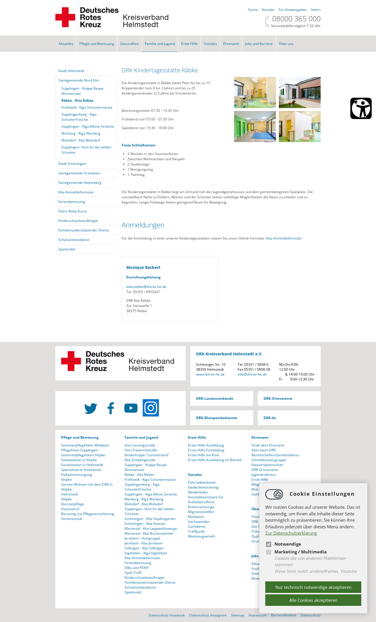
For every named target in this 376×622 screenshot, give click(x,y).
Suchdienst (197, 526)
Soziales (210, 43)
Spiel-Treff (133, 572)
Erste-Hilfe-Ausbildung (206, 445)
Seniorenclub (71, 518)
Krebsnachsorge (201, 506)
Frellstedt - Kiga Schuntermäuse (86, 107)
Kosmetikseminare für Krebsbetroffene (205, 499)
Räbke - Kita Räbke (77, 100)
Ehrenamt (231, 43)
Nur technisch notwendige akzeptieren (313, 587)
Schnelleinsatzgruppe (268, 459)
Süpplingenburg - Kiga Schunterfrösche (79, 117)
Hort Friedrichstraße (141, 450)
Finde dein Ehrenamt (268, 445)
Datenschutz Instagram (208, 615)
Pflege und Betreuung (96, 43)
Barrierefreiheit (283, 615)
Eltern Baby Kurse (72, 211)
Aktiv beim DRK (263, 450)
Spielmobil (66, 249)
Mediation (196, 516)
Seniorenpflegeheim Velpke (83, 455)
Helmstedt (69, 494)
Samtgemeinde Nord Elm (79, 80)
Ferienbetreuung (71, 201)
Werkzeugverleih (201, 536)
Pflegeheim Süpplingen (79, 450)
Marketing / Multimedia (296, 552)
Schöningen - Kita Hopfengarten (150, 518)
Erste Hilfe (189, 43)
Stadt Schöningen (72, 163)
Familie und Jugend (160, 43)
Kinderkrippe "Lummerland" (147, 455)
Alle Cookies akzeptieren (313, 600)
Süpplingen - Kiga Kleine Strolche (87, 126)
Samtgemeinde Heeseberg (79, 182)
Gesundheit (129, 43)
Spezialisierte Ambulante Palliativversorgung (81, 472)
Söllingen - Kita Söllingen (144, 548)
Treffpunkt (196, 531)
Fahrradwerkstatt (202, 482)
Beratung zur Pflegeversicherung (87, 513)
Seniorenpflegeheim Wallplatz (85, 445)
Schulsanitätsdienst (73, 239)
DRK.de (270, 417)
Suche (253, 9)
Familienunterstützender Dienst (83, 230)
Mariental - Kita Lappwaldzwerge (151, 528)
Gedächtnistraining (203, 487)
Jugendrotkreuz (263, 474)
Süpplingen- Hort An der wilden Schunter (86, 150)
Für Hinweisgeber (293, 9)
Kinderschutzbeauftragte (78, 220)
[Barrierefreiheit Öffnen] (361, 108)
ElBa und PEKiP (136, 567)
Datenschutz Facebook (166, 615)
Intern (316, 9)
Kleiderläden (198, 492)
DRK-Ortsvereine (278, 398)
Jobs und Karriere (259, 43)
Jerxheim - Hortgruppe (142, 538)
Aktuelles (66, 43)
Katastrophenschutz (267, 464)
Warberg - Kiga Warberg (80, 133)
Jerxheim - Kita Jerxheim (144, 543)
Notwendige (283, 544)
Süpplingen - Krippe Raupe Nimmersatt (82, 91)
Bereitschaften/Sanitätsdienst (275, 455)
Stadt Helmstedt (71, 70)
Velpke (66, 479)
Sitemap (237, 615)
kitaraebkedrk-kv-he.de (146, 286)
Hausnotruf (70, 508)
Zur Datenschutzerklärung (291, 533)
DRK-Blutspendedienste (216, 417)
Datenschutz (310, 615)
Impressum (258, 615)
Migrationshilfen (201, 511)
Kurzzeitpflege (72, 504)
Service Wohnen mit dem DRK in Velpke (86, 487)
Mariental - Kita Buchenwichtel (149, 533)
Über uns (286, 43)
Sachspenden (199, 521)
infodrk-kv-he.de (252, 374)
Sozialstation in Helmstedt (82, 464)
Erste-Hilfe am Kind (203, 455)
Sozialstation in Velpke (79, 459)
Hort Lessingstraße (140, 445)
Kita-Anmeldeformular (284, 238)
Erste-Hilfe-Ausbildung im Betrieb (215, 459)
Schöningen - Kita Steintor (145, 523)
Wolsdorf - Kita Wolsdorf (80, 140)
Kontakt (268, 9)
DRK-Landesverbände (214, 398)
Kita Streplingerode (140, 459)
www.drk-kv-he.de (210, 374)
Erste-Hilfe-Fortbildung (206, 450)
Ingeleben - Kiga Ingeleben (146, 553)
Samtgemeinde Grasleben (79, 173)
